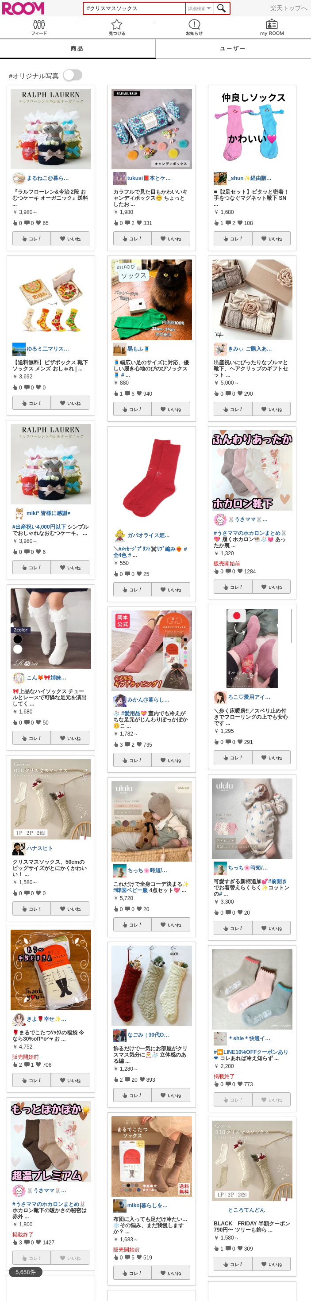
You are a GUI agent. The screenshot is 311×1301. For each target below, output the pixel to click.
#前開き (277, 881)
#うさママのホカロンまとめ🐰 (49, 1204)
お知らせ (195, 27)
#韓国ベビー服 (130, 890)
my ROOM (272, 27)
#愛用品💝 (134, 713)
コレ (35, 239)
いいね (74, 239)
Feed (39, 27)
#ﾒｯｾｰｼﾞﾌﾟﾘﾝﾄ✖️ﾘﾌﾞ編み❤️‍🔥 (151, 549)
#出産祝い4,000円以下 (39, 527)
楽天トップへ (288, 7)
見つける (117, 27)
